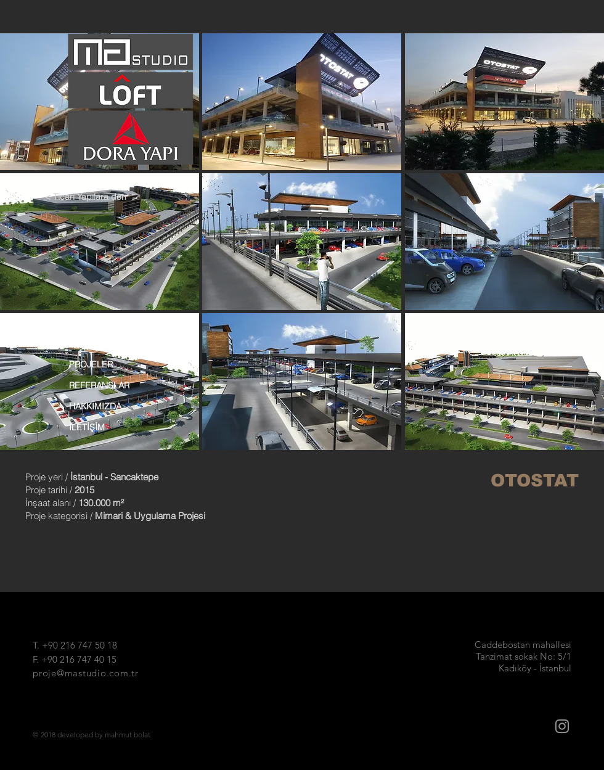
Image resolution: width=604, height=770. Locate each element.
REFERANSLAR (99, 385)
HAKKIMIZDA (95, 406)
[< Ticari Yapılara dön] (90, 197)
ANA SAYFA (92, 343)
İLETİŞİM (87, 427)
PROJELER (91, 364)
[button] (301, 101)
